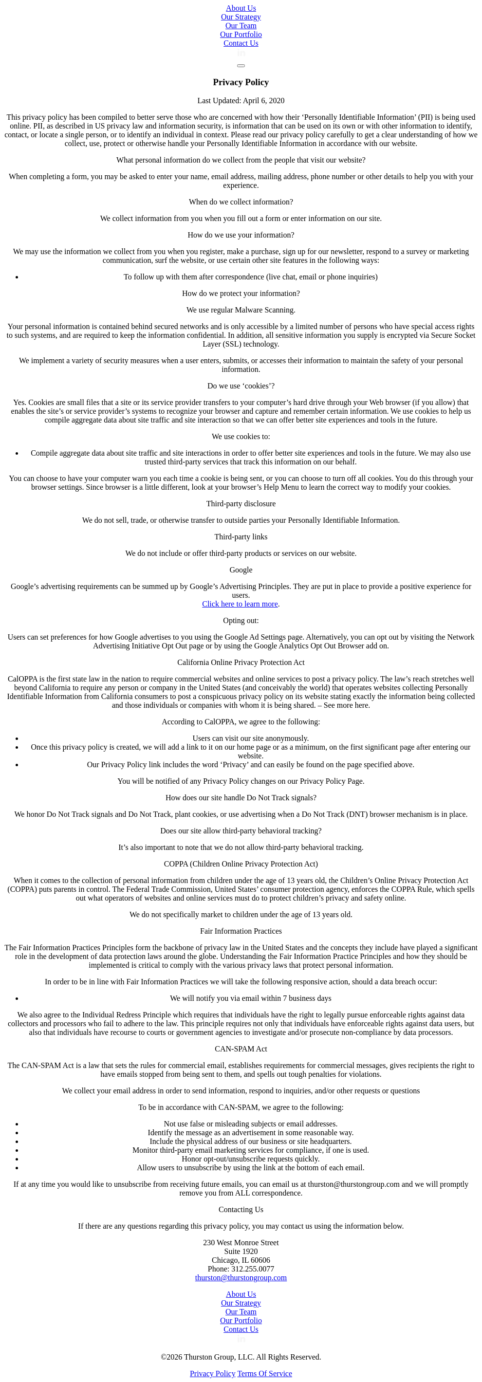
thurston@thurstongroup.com (241, 1277)
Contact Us (241, 43)
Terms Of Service (264, 1373)
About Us (241, 8)
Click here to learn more (240, 604)
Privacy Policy (213, 1373)
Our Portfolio (241, 34)
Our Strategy (241, 17)
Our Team (241, 25)
